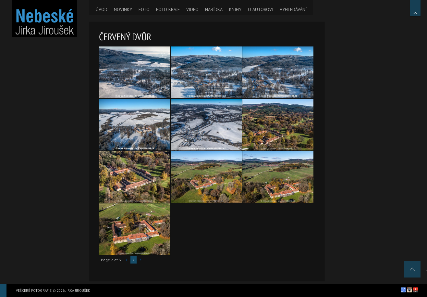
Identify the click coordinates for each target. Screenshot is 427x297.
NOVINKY (123, 9)
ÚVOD (101, 9)
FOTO (144, 9)
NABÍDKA (214, 9)
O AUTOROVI (260, 9)
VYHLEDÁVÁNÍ (293, 9)
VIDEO (192, 9)
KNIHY (235, 9)
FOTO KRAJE (168, 9)
